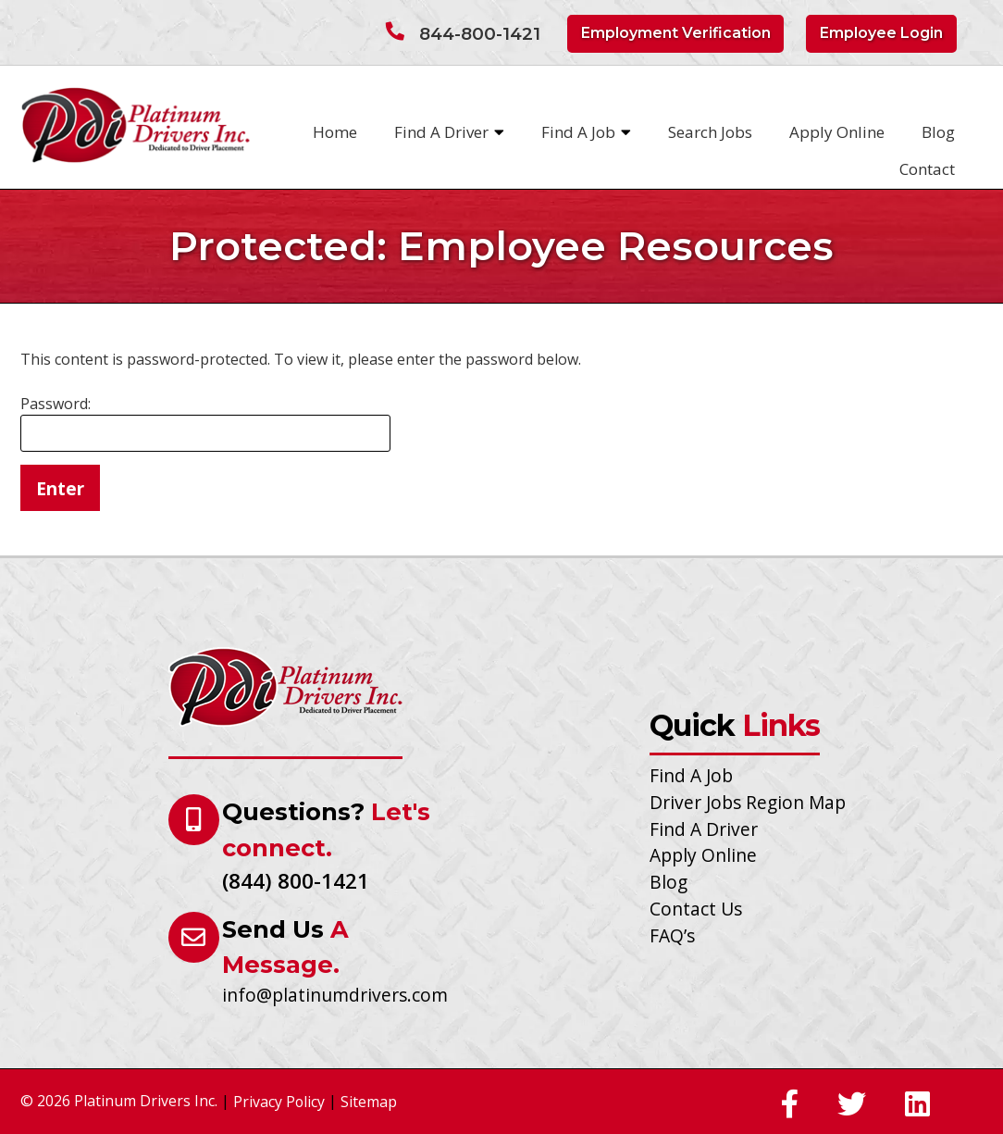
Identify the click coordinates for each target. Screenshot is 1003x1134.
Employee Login (881, 33)
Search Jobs (710, 132)
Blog (938, 132)
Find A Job (586, 132)
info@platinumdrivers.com (335, 994)
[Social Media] (790, 1105)
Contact (927, 169)
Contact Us (696, 908)
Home (335, 132)
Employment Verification (676, 33)
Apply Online (837, 132)
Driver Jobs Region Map (748, 802)
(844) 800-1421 (295, 880)
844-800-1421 (479, 33)
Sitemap (369, 1101)
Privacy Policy (279, 1101)
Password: (205, 422)
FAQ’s (672, 935)
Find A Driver (449, 132)
